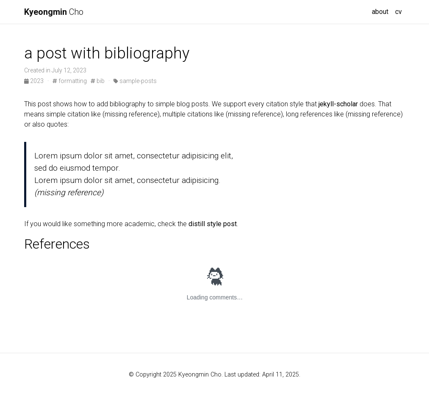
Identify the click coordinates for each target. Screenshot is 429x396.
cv (398, 12)
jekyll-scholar (338, 104)
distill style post (212, 224)
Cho (53, 12)
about (380, 12)
